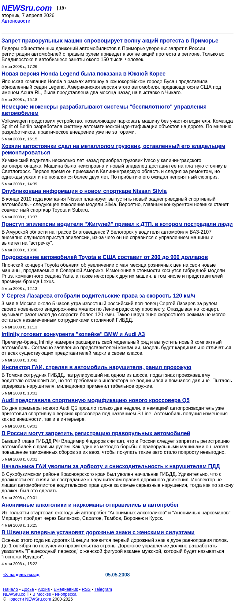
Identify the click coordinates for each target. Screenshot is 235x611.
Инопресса (66, 594)
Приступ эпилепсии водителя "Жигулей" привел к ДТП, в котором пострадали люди (117, 224)
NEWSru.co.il (15, 594)
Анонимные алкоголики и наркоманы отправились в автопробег (90, 505)
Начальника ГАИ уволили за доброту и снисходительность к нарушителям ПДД (111, 466)
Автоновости (16, 21)
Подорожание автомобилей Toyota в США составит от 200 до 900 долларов (105, 257)
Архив (44, 589)
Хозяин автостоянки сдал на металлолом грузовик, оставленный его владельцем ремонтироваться (113, 149)
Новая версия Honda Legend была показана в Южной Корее (84, 74)
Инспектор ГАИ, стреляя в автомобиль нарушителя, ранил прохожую (96, 367)
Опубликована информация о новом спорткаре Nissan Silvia (84, 191)
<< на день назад (21, 574)
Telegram (103, 589)
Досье (28, 589)
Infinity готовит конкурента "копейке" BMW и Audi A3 (73, 334)
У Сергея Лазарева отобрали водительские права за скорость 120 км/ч (98, 296)
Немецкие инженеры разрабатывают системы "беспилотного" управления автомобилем (104, 110)
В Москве (41, 594)
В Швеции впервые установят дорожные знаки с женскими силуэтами (98, 532)
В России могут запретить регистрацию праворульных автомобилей (96, 433)
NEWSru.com (27, 8)
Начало (10, 589)
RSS (86, 589)
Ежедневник (66, 589)
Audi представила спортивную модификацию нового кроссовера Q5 (96, 400)
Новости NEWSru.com (29, 599)
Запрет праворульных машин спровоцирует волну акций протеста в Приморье (110, 41)
